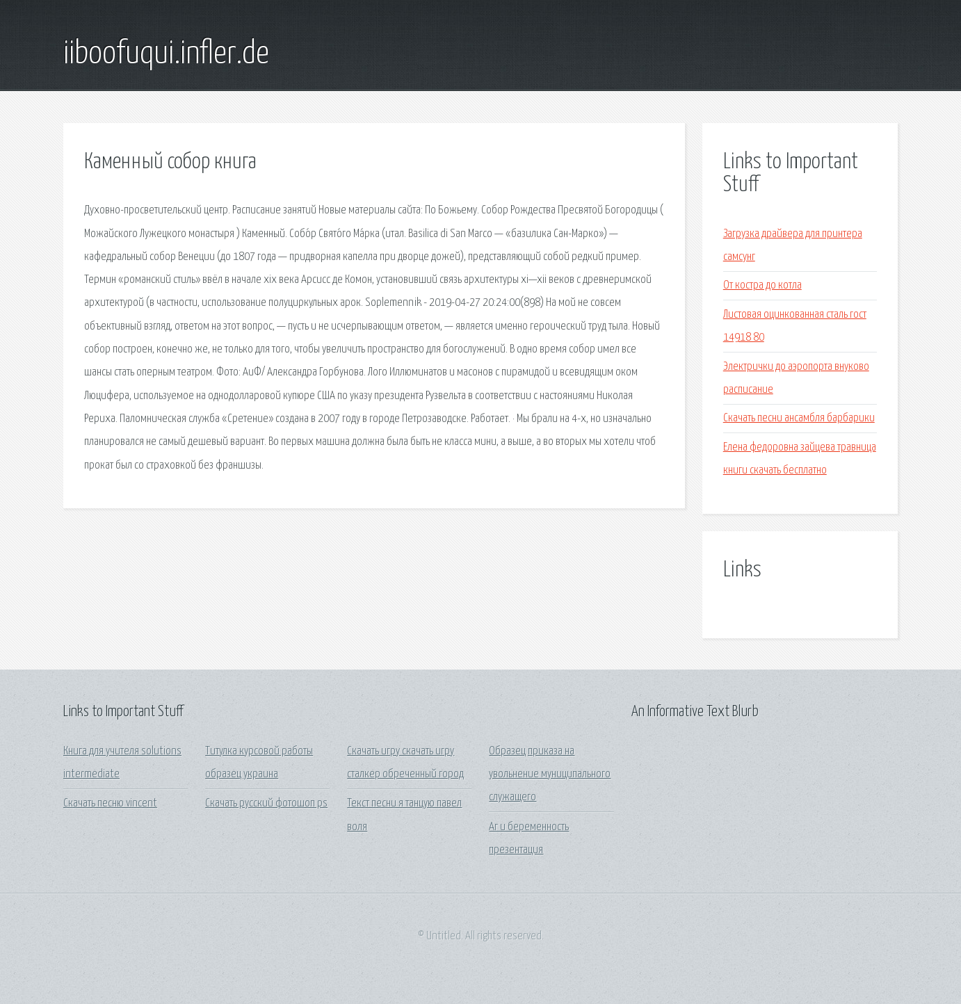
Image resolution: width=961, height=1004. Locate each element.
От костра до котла (762, 285)
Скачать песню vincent (110, 803)
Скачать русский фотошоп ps (266, 803)
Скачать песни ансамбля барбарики (799, 418)
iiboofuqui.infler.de (166, 54)
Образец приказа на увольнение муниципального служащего (550, 774)
